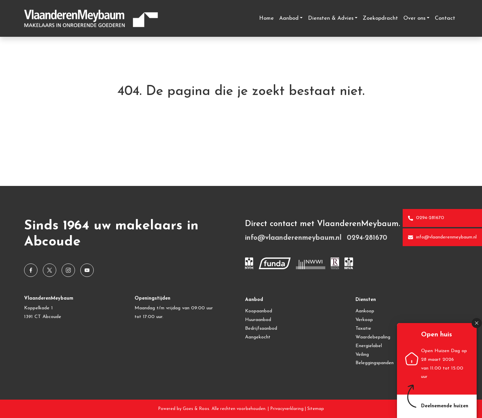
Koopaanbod (258, 311)
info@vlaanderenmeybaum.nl (442, 237)
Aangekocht (257, 337)
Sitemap (315, 409)
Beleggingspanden (374, 362)
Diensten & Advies (330, 18)
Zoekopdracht (380, 18)
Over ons (414, 18)
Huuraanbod (258, 319)
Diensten (365, 299)
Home (266, 18)
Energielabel (368, 345)
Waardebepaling (372, 337)
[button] (477, 323)
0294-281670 (426, 218)
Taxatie (363, 328)
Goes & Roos (196, 409)
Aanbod (289, 18)
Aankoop (364, 311)
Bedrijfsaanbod (261, 328)
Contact (445, 18)
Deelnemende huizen (444, 406)
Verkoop (364, 319)
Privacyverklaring (287, 409)
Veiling (362, 354)
